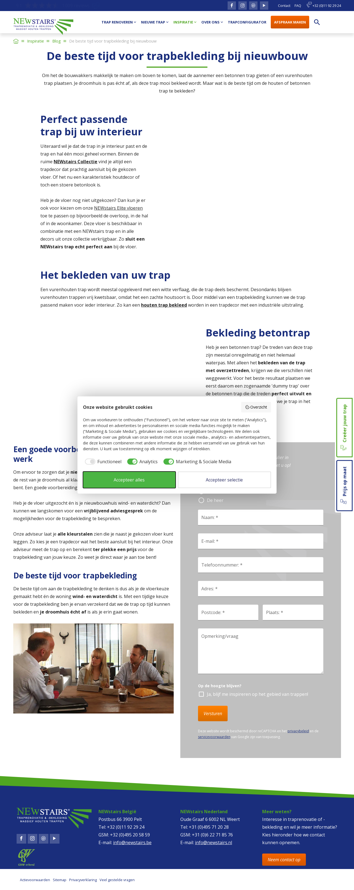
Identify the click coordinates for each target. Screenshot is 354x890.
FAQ (298, 5)
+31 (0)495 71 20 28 (209, 827)
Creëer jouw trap (344, 427)
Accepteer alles (129, 480)
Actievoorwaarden (35, 879)
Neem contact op (284, 860)
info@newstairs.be (132, 842)
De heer (215, 500)
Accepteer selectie (224, 480)
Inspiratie (35, 41)
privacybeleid (298, 731)
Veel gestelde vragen (117, 879)
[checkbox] (102, 461)
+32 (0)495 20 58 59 (130, 835)
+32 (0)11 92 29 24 (323, 5)
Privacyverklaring (83, 879)
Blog (56, 41)
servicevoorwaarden (214, 736)
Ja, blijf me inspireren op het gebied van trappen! (257, 694)
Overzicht (256, 407)
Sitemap (59, 879)
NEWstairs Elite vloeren (118, 208)
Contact (284, 5)
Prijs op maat (344, 486)
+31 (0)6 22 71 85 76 (212, 835)
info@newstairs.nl (213, 842)
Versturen (213, 713)
